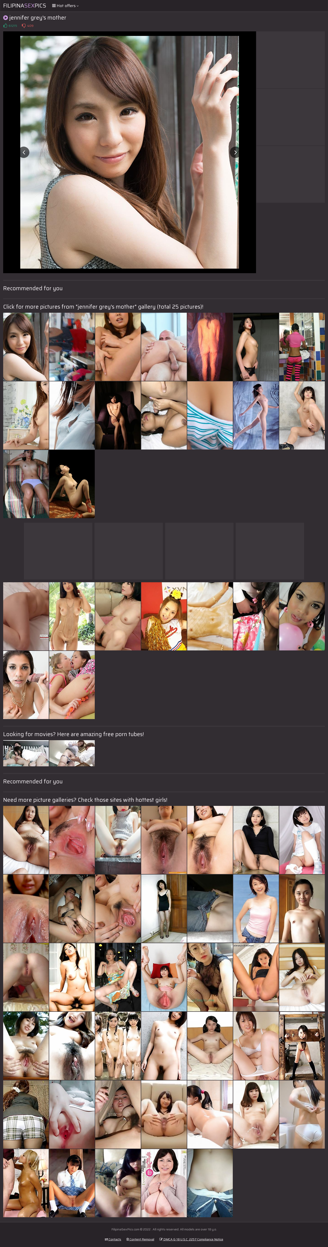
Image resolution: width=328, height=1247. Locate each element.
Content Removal (140, 1239)
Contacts (113, 1239)
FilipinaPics (24, 5)
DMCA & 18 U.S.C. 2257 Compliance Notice (191, 1239)
